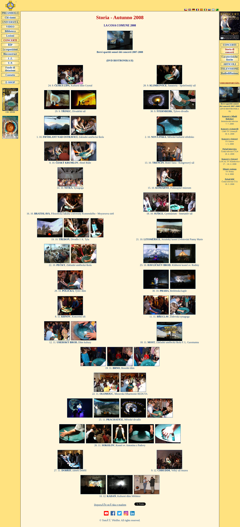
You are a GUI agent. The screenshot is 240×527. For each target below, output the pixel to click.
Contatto (10, 74)
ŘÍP (10, 44)
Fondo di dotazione (10, 69)
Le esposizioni (10, 49)
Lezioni (10, 35)
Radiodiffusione (229, 73)
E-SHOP (10, 82)
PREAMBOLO (10, 12)
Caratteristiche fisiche (229, 58)
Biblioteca (10, 31)
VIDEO (10, 26)
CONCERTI (10, 40)
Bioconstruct (10, 53)
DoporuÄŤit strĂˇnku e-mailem (110, 504)
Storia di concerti (229, 51)
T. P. (10, 63)
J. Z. (10, 58)
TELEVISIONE (229, 68)
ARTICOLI (229, 64)
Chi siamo (10, 17)
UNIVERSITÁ (10, 22)
